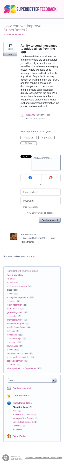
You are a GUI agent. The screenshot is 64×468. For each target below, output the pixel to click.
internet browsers (15, 320)
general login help (15, 312)
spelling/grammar (15, 361)
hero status (12, 316)
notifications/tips (14, 338)
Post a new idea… (15, 275)
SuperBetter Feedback (19, 271)
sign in (31, 256)
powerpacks (12, 346)
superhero (11, 364)
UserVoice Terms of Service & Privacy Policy (43, 458)
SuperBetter (19, 436)
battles (10, 294)
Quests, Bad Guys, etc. (23, 422)
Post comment (50, 220)
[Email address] (40, 192)
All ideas (11, 279)
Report (52, 238)
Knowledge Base (22, 403)
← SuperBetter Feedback (14, 34)
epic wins (11, 301)
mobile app (12, 335)
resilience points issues (17, 353)
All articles (17, 429)
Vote (10, 54)
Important (48, 137)
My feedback (12, 282)
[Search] (54, 380)
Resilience (17, 426)
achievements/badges (17, 286)
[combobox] (30, 380)
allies (35, 271)
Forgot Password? (30, 207)
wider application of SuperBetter (21, 368)
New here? (40, 213)
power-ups (11, 342)
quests (10, 350)
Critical (31, 143)
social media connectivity (18, 357)
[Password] (40, 200)
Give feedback (21, 395)
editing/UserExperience (17, 297)
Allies (15, 411)
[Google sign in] (51, 177)
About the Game (21, 407)
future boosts (13, 308)
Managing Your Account (23, 418)
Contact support (22, 388)
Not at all (30, 137)
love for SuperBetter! (16, 327)
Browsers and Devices (23, 414)
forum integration (14, 305)
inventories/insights (15, 323)
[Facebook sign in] (30, 177)
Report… (43, 118)
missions (11, 331)
